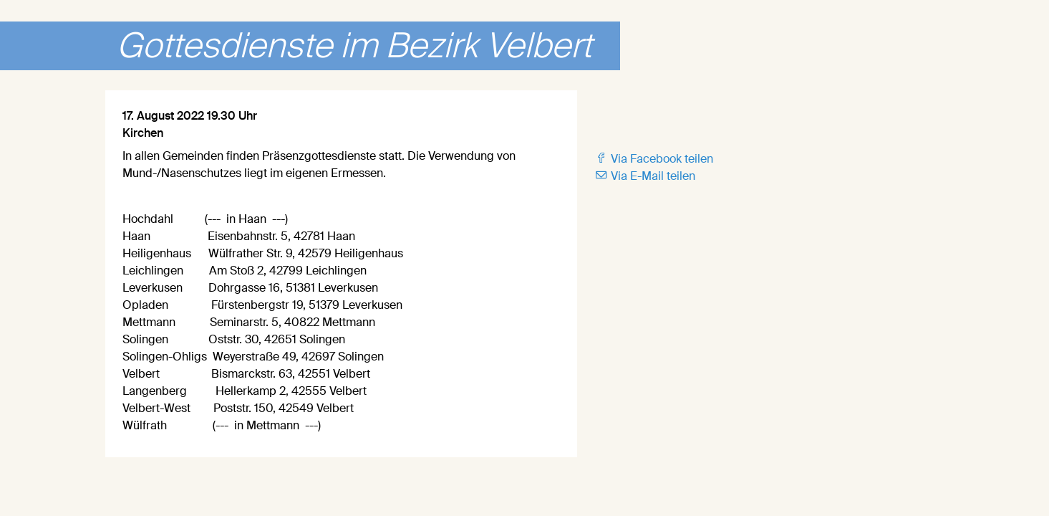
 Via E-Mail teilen (644, 175)
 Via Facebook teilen (653, 158)
